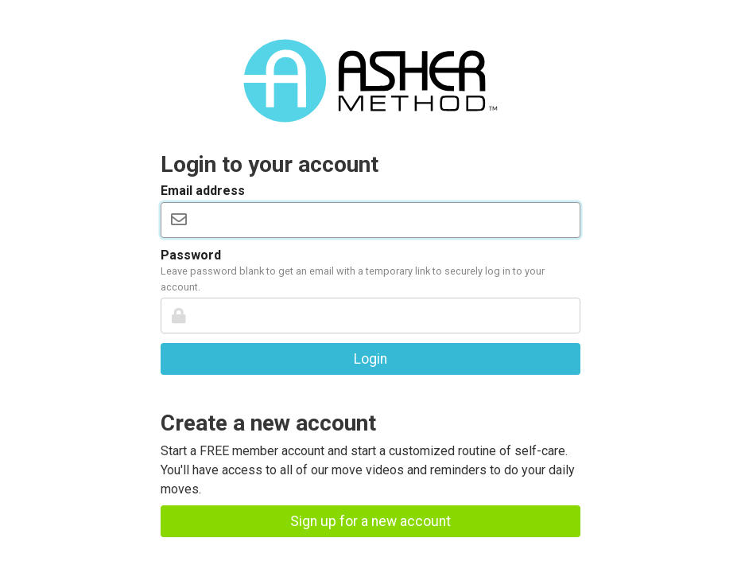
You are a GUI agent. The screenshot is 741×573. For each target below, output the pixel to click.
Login (370, 359)
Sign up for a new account (370, 521)
